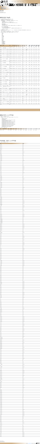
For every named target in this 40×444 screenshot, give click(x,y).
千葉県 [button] (23, 1)
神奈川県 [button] (18, 1)
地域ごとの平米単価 (3, 8)
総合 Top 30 (2, 7)
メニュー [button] (10, 1)
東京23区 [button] (12, 1)
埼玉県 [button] (20, 1)
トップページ (2, 6)
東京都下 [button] (15, 1)
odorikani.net (29, 443)
